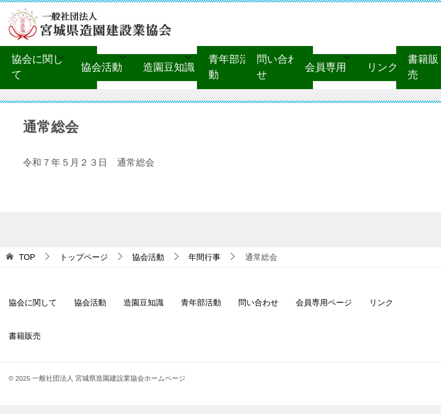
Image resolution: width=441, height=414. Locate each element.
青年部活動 (229, 66)
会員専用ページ (324, 302)
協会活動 (101, 67)
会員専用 (325, 67)
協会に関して (37, 66)
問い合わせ (277, 66)
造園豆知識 (169, 67)
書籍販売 (25, 335)
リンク (382, 67)
